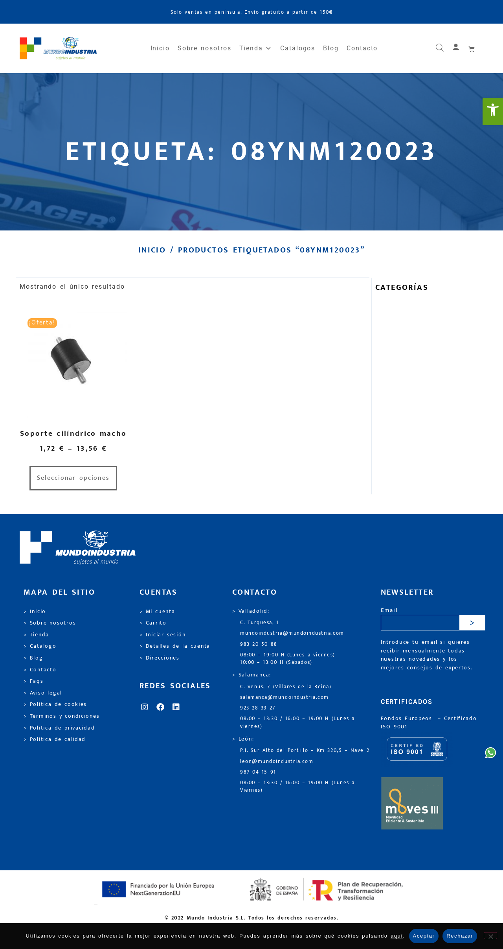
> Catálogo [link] (40, 646)
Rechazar (459, 936)
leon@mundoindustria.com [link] (276, 761)
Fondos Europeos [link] (408, 718)
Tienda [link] (255, 48)
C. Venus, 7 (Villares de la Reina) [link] (286, 687)
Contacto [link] (362, 48)
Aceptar (424, 936)
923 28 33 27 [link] (257, 708)
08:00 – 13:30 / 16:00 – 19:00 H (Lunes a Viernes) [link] (297, 786)
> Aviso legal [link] (43, 693)
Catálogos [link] (297, 48)
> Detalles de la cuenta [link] (175, 646)
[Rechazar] (490, 935)
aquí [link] (397, 936)
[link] (493, 111)
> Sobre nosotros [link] (50, 623)
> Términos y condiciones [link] (61, 716)
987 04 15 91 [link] (258, 772)
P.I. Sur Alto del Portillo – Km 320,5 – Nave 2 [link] (304, 750)
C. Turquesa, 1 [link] (259, 623)
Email (389, 610)
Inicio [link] (160, 48)
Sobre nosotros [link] (204, 48)
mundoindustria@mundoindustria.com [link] (292, 633)
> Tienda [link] (36, 634)
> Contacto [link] (40, 669)
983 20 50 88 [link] (258, 644)
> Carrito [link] (153, 623)
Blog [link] (331, 48)
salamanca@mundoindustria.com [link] (284, 697)
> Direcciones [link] (160, 658)
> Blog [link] (33, 658)
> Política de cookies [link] (55, 704)
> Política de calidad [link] (55, 739)
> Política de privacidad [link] (59, 728)
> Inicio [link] (35, 611)
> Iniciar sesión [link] (162, 634)
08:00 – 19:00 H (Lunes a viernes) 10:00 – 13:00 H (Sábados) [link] (287, 659)
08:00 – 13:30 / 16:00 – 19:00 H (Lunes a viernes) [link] (297, 722)
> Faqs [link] (34, 681)
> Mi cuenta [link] (157, 611)
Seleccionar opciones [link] (73, 478)
